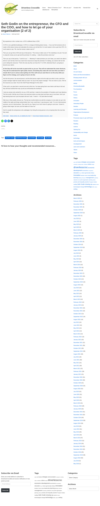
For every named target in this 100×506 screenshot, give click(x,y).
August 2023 (77, 286)
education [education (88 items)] (76, 173)
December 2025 (78, 205)
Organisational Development (81, 112)
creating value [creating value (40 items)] (80, 165)
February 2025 (78, 234)
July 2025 (76, 219)
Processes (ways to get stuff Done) (83, 118)
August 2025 (77, 216)
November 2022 (78, 312)
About (75, 69)
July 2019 (76, 428)
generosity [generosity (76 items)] (88, 173)
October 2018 (77, 454)
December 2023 (78, 274)
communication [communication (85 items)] (90, 162)
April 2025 (76, 228)
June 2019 (76, 431)
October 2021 (77, 350)
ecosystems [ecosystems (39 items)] (91, 171)
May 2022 (76, 330)
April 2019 (76, 437)
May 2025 (76, 225)
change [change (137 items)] (83, 163)
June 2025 (76, 222)
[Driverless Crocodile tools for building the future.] (20, 8)
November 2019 (78, 417)
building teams (10, 138)
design (75, 83)
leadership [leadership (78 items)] (93, 176)
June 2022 (76, 327)
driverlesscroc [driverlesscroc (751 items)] (81, 168)
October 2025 (77, 211)
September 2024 (78, 248)
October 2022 (77, 315)
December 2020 (78, 379)
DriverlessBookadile (79, 86)
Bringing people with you (80, 78)
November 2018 (78, 451)
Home (44, 7)
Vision (75, 153)
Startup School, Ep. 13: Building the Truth (20, 116)
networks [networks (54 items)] (76, 180)
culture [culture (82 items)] (89, 165)
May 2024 (76, 260)
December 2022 (78, 309)
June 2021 (76, 361)
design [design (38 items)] (93, 165)
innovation (76, 101)
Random (76, 121)
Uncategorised (78, 144)
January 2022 (77, 341)
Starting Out (77, 130)
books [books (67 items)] (79, 162)
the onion (48, 138)
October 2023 (77, 280)
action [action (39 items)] (75, 162)
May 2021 (76, 364)
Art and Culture (78, 72)
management (31, 138)
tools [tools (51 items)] (93, 187)
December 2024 (78, 240)
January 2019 (77, 446)
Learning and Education (80, 109)
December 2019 (78, 414)
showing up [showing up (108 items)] (88, 185)
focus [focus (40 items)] (80, 173)
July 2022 (76, 324)
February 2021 (78, 373)
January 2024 (77, 271)
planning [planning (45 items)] (90, 180)
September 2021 (78, 353)
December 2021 (78, 344)
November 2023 (78, 277)
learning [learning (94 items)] (76, 178)
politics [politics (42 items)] (94, 180)
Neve (2, 504)
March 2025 (77, 231)
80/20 (75, 66)
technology (77, 138)
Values (75, 150)
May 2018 (76, 466)
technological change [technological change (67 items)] (79, 187)
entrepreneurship (21, 138)
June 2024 (76, 257)
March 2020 (77, 405)
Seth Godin (6, 116)
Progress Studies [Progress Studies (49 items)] (93, 182)
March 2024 (77, 266)
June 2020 (76, 396)
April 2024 (76, 263)
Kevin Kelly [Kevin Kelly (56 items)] (87, 176)
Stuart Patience (6, 34)
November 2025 (78, 208)
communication (78, 80)
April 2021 (76, 367)
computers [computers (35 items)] (75, 165)
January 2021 (77, 376)
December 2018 (78, 449)
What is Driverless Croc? (55, 7)
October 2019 (77, 420)
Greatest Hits (77, 7)
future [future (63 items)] (83, 173)
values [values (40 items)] (96, 187)
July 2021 (76, 359)
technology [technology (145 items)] (88, 187)
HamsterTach (87, 7)
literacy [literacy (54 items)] (80, 178)
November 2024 (78, 242)
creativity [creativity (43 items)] (85, 165)
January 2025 (77, 237)
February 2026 (78, 202)
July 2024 (76, 254)
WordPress (15, 504)
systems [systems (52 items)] (94, 185)
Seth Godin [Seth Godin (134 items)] (81, 185)
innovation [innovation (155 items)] (77, 176)
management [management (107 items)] (90, 178)
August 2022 (77, 321)
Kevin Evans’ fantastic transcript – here (42, 116)
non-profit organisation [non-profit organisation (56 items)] (83, 180)
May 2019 (76, 434)
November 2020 (78, 382)
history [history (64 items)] (92, 173)
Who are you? (68, 7)
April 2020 (76, 402)
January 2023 (77, 306)
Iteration (76, 107)
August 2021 (77, 356)
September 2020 (78, 388)
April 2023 (76, 298)
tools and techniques (79, 141)
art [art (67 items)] (77, 162)
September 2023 (78, 283)
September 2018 (78, 457)
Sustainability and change (81, 133)
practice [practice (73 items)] (87, 182)
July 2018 (76, 463)
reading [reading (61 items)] (75, 185)
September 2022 (78, 318)
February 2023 (78, 303)
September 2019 (78, 422)
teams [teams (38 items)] (97, 185)
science (76, 127)
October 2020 (77, 385)
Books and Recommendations (82, 75)
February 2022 (78, 338)
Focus (75, 92)
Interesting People (79, 104)
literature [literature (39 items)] (84, 178)
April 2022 (76, 332)
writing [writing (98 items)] (75, 190)
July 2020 (76, 393)
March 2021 (77, 370)
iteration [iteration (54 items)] (83, 176)
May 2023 (76, 295)
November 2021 (78, 347)
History (75, 98)
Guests (76, 95)
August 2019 (77, 425)
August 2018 (77, 460)
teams (75, 136)
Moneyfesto (54, 9)
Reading (76, 124)
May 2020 (76, 399)
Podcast (76, 115)
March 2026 (77, 199)
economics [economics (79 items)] (85, 171)
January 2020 (77, 411)
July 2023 (76, 289)
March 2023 (77, 301)
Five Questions (78, 89)
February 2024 (78, 269)
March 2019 (77, 440)
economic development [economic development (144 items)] (42, 486)
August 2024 (77, 251)
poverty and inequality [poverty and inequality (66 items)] (79, 182)
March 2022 (77, 335)
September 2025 (78, 213)
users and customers (79, 147)
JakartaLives (45, 9)
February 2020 (78, 408)
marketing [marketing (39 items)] (96, 178)
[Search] (97, 8)
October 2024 (77, 245)
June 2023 (76, 292)
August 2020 (77, 391)
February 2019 (78, 443)
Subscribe (78, 51)
